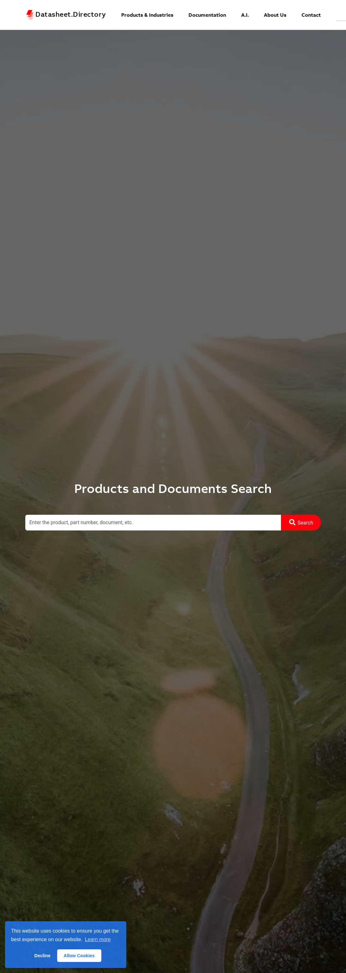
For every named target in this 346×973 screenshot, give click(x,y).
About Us (275, 15)
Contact (311, 15)
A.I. (245, 15)
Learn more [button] (98, 939)
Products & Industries (147, 15)
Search (301, 522)
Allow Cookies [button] (79, 955)
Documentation (207, 15)
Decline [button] (42, 955)
